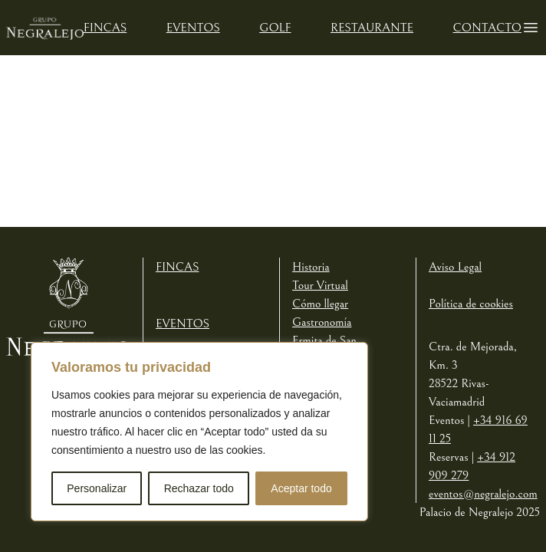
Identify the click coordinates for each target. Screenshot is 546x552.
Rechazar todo (199, 488)
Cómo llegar (320, 303)
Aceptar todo (301, 488)
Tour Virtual (320, 285)
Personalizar (97, 488)
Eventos (193, 27)
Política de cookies (471, 303)
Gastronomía (321, 322)
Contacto (487, 27)
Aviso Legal (455, 267)
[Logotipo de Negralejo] (45, 27)
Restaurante (372, 27)
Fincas (105, 27)
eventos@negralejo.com (483, 494)
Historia (311, 267)
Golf (275, 27)
